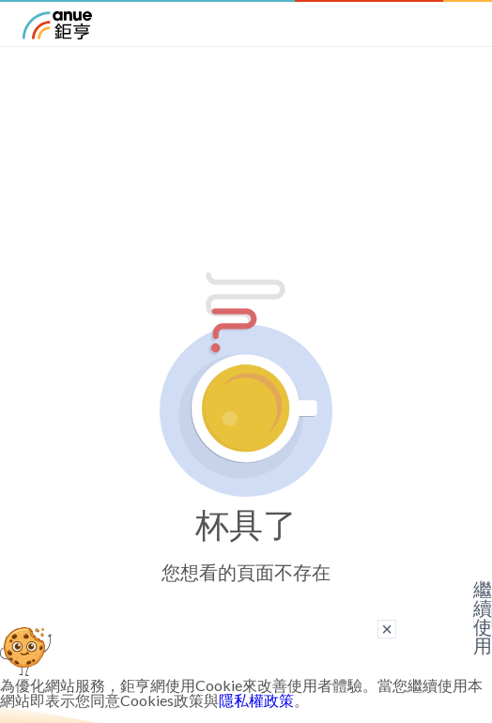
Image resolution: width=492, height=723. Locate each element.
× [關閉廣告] (386, 629)
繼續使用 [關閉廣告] (482, 617)
